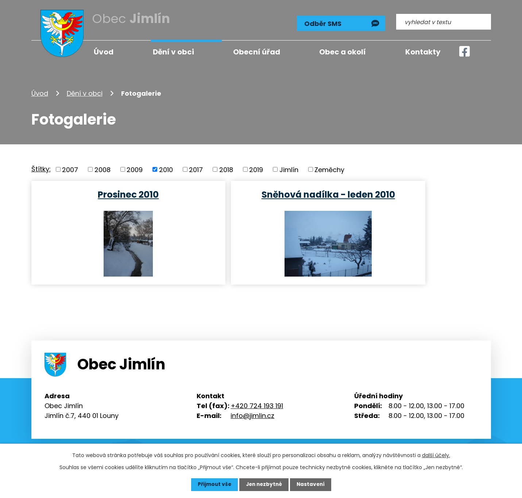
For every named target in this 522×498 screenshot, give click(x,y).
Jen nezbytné (264, 484)
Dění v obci (85, 92)
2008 (102, 169)
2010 (166, 169)
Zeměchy (329, 169)
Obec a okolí (342, 52)
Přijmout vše (213, 484)
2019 (256, 169)
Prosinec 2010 (105, 194)
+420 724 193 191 (257, 405)
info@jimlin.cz (252, 414)
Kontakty (423, 52)
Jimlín (288, 169)
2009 (135, 169)
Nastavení (312, 484)
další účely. (436, 455)
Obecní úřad (256, 52)
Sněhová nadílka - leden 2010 (260, 194)
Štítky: (41, 168)
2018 (226, 169)
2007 (70, 169)
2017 (196, 169)
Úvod (39, 92)
